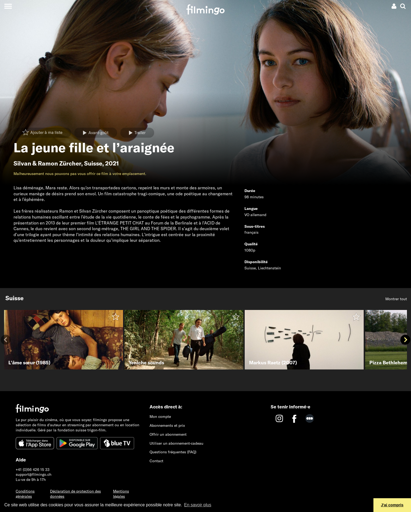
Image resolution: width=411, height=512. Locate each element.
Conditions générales (25, 494)
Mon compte (160, 416)
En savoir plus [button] (197, 505)
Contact (156, 460)
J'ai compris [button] (392, 505)
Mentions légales (121, 494)
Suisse (93, 163)
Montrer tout (396, 298)
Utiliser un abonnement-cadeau (176, 443)
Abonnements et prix (167, 425)
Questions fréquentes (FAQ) (173, 452)
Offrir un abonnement (168, 434)
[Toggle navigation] (8, 6)
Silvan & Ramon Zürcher (47, 163)
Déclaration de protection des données (75, 494)
